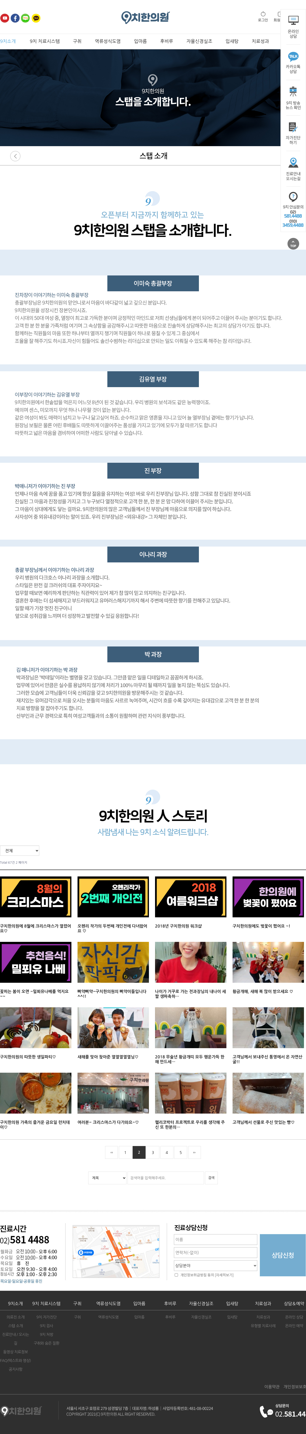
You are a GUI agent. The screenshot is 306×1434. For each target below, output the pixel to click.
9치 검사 (46, 1326)
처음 (111, 1152)
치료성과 (260, 41)
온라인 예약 (294, 1326)
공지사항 (15, 1369)
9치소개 (8, 41)
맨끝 (194, 1152)
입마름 (140, 41)
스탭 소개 (15, 1326)
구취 (77, 41)
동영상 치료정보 (15, 1352)
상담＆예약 (294, 1303)
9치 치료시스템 (45, 41)
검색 (211, 1177)
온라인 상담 (294, 1317)
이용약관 (272, 1387)
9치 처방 (46, 1334)
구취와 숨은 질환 (46, 1343)
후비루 (166, 41)
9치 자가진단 (46, 1317)
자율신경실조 (199, 41)
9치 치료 (46, 1303)
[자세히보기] (224, 1275)
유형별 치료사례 (263, 1326)
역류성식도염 (108, 41)
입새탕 (232, 41)
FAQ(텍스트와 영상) (15, 1360)
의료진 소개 (15, 1317)
